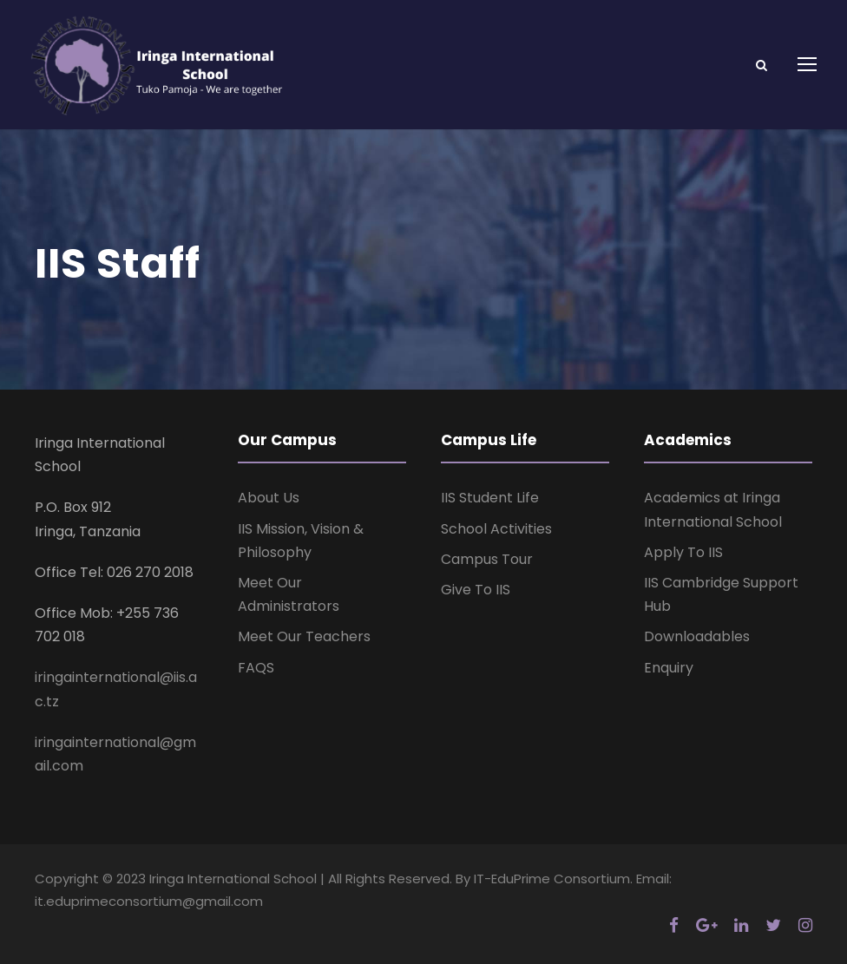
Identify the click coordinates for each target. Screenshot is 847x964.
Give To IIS (475, 590)
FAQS (256, 668)
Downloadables (697, 636)
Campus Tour (487, 559)
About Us (268, 498)
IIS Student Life (490, 498)
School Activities (496, 529)
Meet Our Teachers (304, 636)
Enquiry (668, 668)
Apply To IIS (683, 552)
